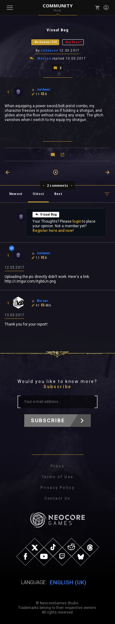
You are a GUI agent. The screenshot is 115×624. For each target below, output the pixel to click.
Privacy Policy (57, 488)
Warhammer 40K (46, 42)
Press (57, 466)
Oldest (38, 194)
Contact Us (57, 498)
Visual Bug (46, 214)
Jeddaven (49, 50)
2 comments (57, 185)
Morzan (44, 58)
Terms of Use (58, 477)
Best (58, 194)
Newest (15, 194)
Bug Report (74, 42)
